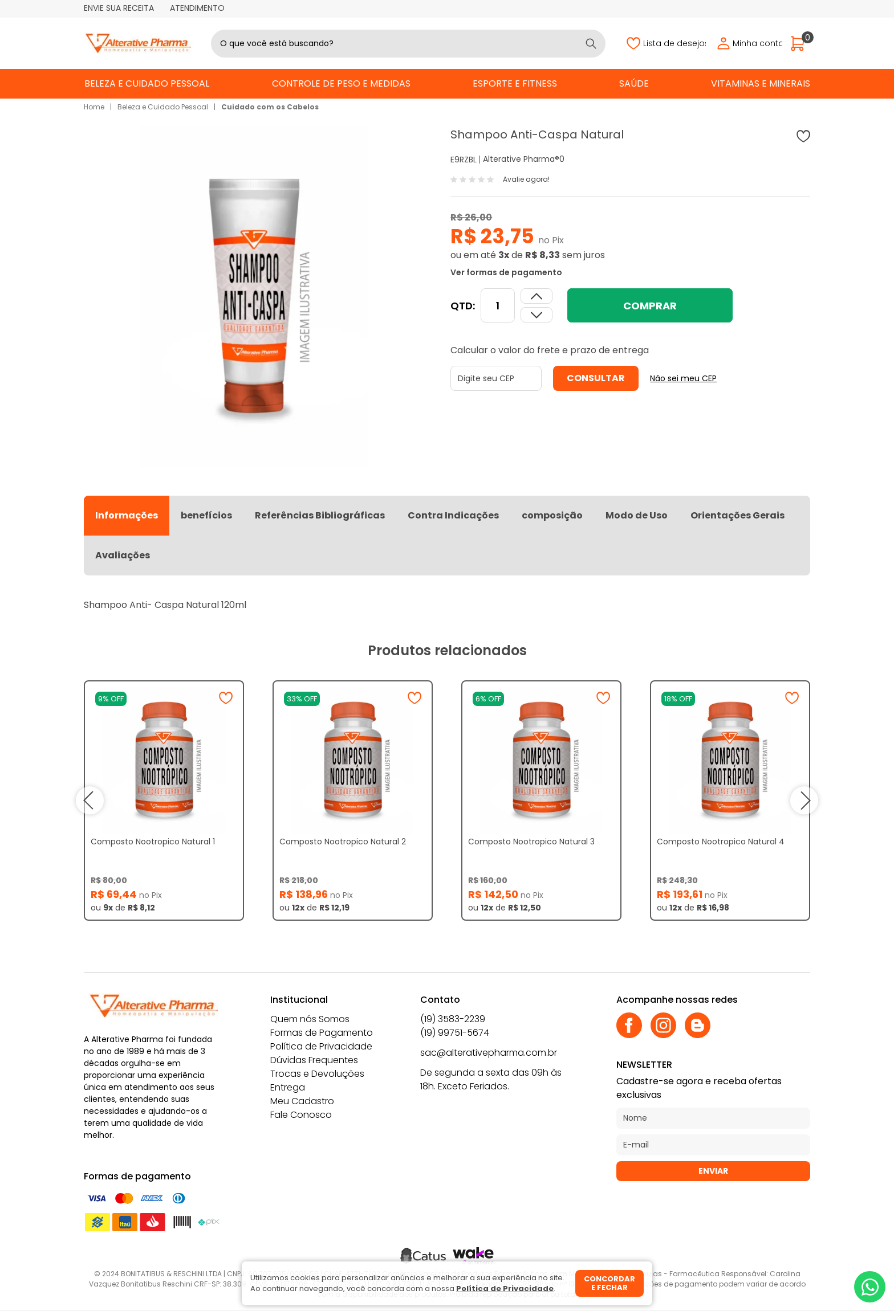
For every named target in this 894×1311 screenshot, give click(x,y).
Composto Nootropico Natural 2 (342, 841)
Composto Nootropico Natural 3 (531, 841)
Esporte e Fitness (515, 83)
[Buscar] (591, 44)
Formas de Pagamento (321, 1032)
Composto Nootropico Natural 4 (721, 841)
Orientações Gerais (737, 515)
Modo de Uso (637, 515)
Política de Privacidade (321, 1046)
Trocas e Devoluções (317, 1073)
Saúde (634, 83)
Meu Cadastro (302, 1101)
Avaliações (122, 555)
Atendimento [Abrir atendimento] (197, 8)
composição (552, 515)
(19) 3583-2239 (452, 1019)
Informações (126, 515)
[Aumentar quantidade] (536, 314)
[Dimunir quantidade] (536, 296)
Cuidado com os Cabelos (270, 107)
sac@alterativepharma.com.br (488, 1052)
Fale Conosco (301, 1114)
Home (94, 107)
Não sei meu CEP (683, 378)
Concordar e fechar (609, 1283)
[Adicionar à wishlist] (803, 136)
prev (89, 800)
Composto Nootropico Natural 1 (153, 841)
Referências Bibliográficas (320, 515)
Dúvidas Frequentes (314, 1060)
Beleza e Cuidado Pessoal (146, 83)
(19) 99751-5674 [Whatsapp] (454, 1032)
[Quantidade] (498, 305)
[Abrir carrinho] (800, 43)
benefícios (206, 515)
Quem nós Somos (310, 1019)
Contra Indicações (453, 515)
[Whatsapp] (869, 1286)
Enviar (713, 1171)
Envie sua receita (119, 8)
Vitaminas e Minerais (760, 83)
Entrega (287, 1087)
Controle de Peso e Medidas (341, 83)
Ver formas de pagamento (506, 272)
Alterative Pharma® (521, 159)
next (804, 800)
